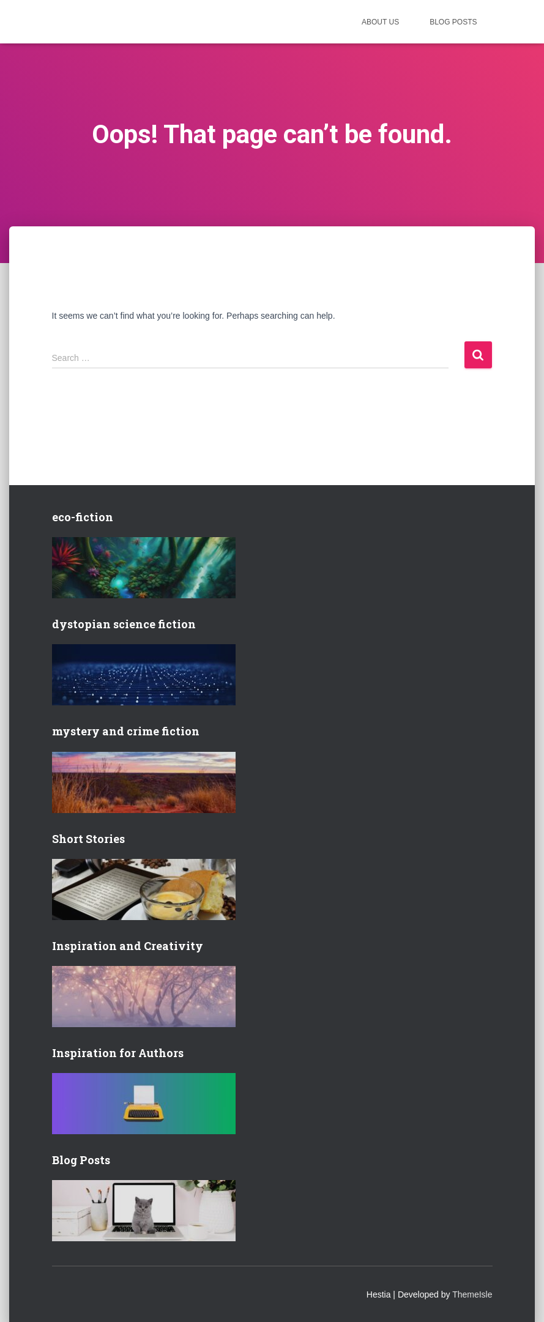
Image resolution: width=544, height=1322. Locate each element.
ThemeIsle (472, 1294)
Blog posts (453, 22)
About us (380, 22)
